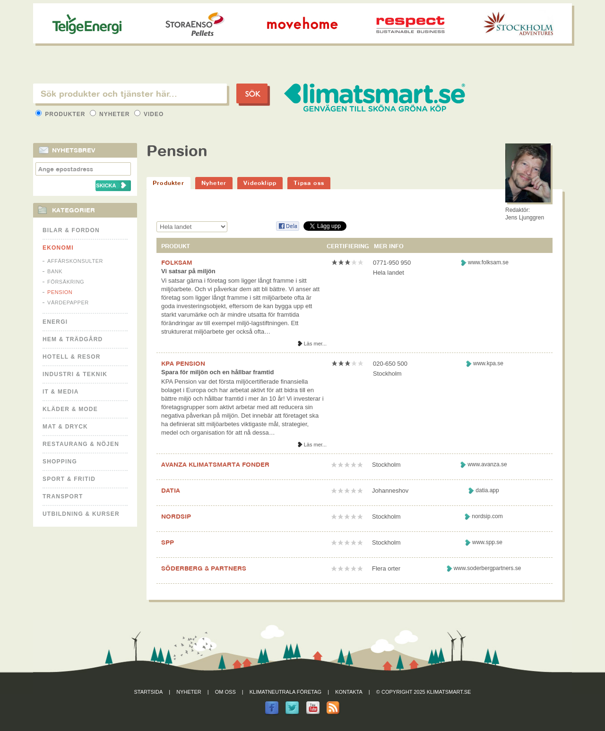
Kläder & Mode (70, 409)
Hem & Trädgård (73, 339)
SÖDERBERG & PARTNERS (203, 568)
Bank (54, 271)
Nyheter (111, 114)
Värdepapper (68, 302)
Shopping (60, 461)
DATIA (170, 490)
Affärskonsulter (75, 261)
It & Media (61, 391)
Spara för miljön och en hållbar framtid (217, 372)
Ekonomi (58, 247)
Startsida (148, 692)
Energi (55, 322)
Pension (59, 292)
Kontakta (349, 692)
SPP (167, 542)
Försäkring (65, 282)
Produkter (61, 114)
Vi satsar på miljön (188, 271)
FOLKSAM (176, 262)
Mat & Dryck (65, 426)
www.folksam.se (488, 262)
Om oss (225, 692)
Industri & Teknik (75, 374)
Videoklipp (260, 182)
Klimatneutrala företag (285, 692)
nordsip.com (487, 516)
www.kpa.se (488, 363)
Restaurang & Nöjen (81, 444)
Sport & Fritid (69, 479)
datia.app (487, 490)
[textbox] (130, 93)
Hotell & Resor (72, 356)
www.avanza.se (487, 464)
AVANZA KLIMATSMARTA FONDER (215, 464)
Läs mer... (315, 343)
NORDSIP (176, 516)
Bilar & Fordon (71, 230)
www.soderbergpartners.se (487, 568)
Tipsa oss (309, 182)
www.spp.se (487, 542)
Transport (63, 496)
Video (149, 114)
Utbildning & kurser (81, 514)
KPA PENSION (183, 363)
